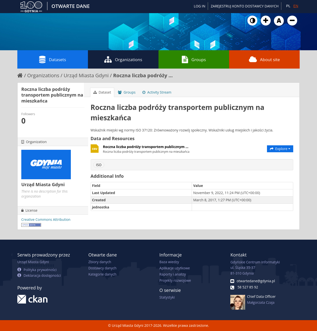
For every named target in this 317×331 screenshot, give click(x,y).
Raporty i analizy (172, 274)
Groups (194, 59)
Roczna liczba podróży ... (143, 75)
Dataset (102, 92)
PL (288, 6)
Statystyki (167, 297)
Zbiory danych (99, 261)
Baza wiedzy (169, 261)
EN (295, 6)
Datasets (52, 59)
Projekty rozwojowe (175, 280)
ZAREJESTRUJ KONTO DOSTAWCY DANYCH (245, 6)
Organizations (123, 59)
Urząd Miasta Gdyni (86, 75)
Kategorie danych (102, 274)
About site (264, 59)
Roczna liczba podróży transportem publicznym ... (145, 146)
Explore (280, 148)
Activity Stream (156, 92)
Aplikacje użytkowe (174, 268)
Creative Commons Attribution (45, 219)
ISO (99, 164)
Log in (199, 6)
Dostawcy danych (102, 268)
